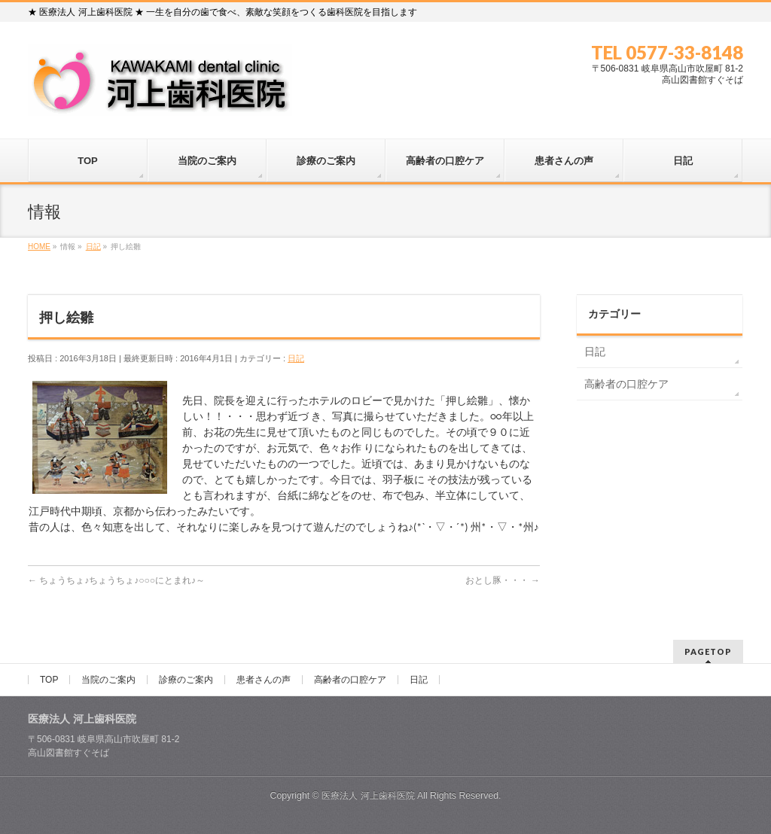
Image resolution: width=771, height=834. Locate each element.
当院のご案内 (108, 679)
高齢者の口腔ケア (626, 384)
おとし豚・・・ (502, 580)
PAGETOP (708, 651)
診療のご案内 (186, 679)
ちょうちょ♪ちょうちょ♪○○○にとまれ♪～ (116, 580)
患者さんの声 (263, 679)
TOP (49, 679)
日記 (296, 358)
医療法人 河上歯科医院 (368, 795)
